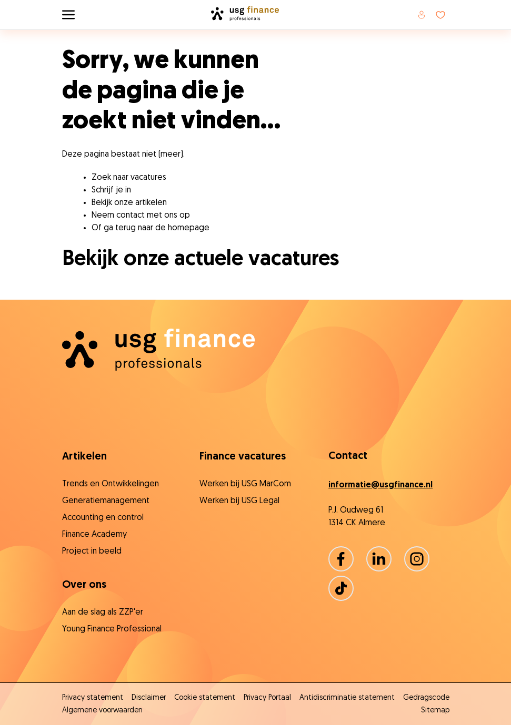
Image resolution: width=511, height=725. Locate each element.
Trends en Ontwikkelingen (110, 484)
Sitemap (435, 710)
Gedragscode (426, 698)
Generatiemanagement (105, 501)
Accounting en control (103, 518)
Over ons (84, 585)
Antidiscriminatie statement (347, 698)
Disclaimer (149, 698)
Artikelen (84, 457)
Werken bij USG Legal (239, 501)
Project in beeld (92, 551)
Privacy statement (92, 698)
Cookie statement (204, 698)
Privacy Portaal (267, 698)
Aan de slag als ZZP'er (102, 612)
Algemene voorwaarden (102, 710)
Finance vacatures (242, 457)
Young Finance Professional (112, 629)
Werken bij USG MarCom (245, 484)
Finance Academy (94, 534)
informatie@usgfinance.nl (380, 485)
